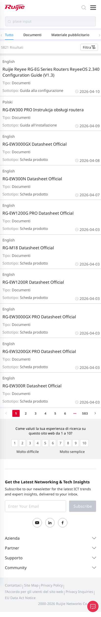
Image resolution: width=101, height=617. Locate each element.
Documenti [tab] (32, 34)
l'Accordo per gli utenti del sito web (34, 591)
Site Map (31, 585)
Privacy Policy (52, 585)
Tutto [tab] (9, 34)
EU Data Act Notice (20, 597)
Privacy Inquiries (79, 591)
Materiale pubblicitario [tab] (70, 34)
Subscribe (82, 506)
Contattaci (13, 585)
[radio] (15, 443)
